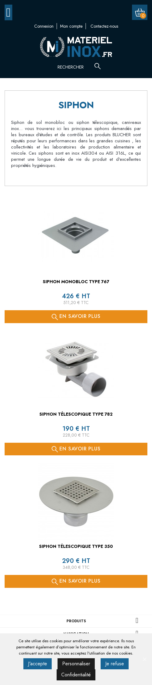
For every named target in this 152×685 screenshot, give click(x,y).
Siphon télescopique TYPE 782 (76, 414)
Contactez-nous (104, 26)
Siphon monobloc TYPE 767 (76, 282)
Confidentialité (76, 674)
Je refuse (114, 663)
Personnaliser (76, 663)
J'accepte (37, 663)
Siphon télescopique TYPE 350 (76, 546)
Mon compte (71, 26)
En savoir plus (76, 316)
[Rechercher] (77, 67)
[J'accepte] (144, 659)
